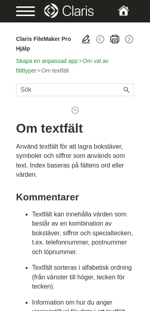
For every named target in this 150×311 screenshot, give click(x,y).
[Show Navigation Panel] (21, 11)
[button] (127, 89)
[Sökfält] (75, 89)
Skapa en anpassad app (47, 61)
